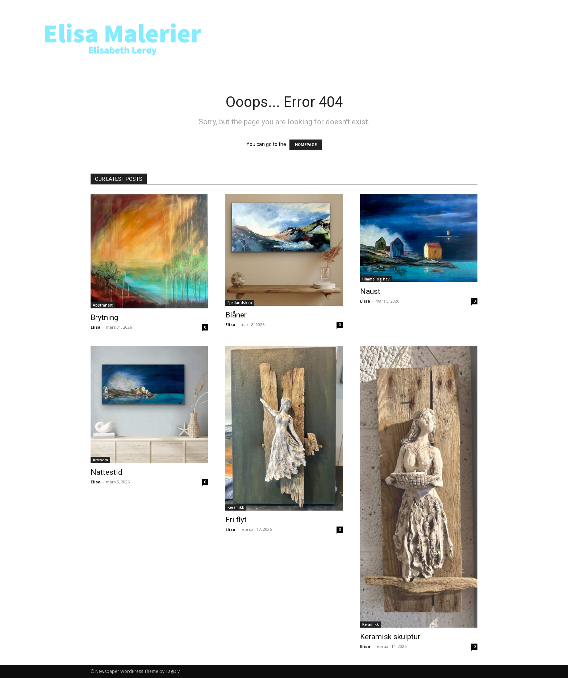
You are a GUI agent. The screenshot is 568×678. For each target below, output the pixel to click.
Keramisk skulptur (390, 636)
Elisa (96, 327)
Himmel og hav (375, 279)
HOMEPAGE (306, 144)
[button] (529, 37)
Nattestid (106, 472)
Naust (370, 291)
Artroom (100, 459)
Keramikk (235, 507)
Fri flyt (236, 519)
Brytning (104, 317)
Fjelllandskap (239, 302)
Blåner (236, 315)
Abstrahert (103, 305)
